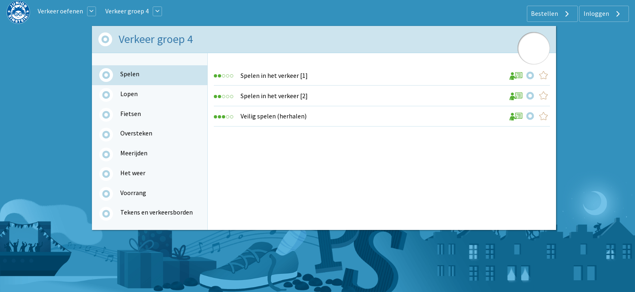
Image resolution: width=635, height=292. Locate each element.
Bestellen (551, 13)
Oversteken (136, 133)
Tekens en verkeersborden (156, 212)
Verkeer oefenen (60, 11)
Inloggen (603, 13)
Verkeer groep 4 (127, 11)
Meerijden (133, 153)
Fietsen (130, 114)
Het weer (132, 173)
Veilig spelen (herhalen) (274, 116)
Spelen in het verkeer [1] (274, 75)
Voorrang (133, 193)
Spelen (129, 74)
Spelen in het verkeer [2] (274, 96)
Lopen (129, 94)
